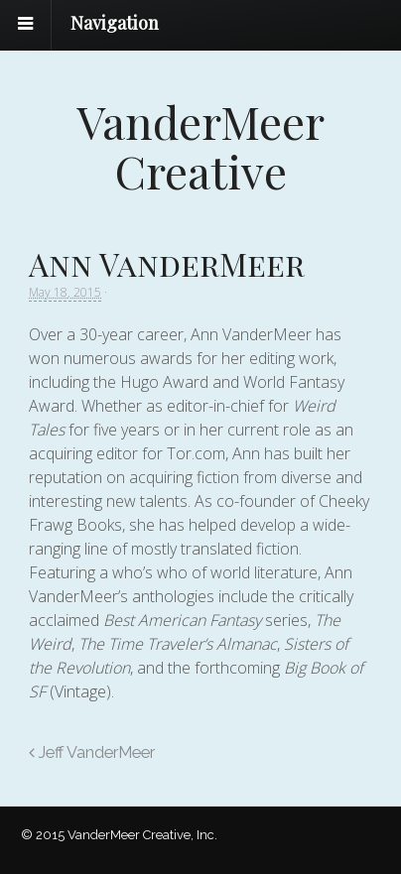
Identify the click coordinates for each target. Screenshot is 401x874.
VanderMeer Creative (200, 145)
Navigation (114, 23)
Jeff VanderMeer (92, 752)
